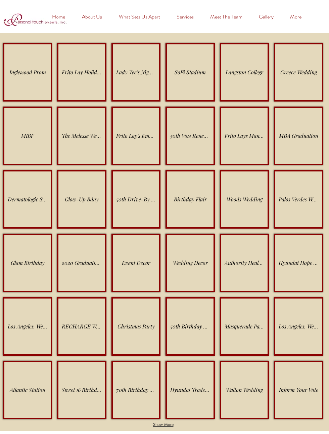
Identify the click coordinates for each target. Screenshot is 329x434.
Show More (163, 424)
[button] (269, 16)
